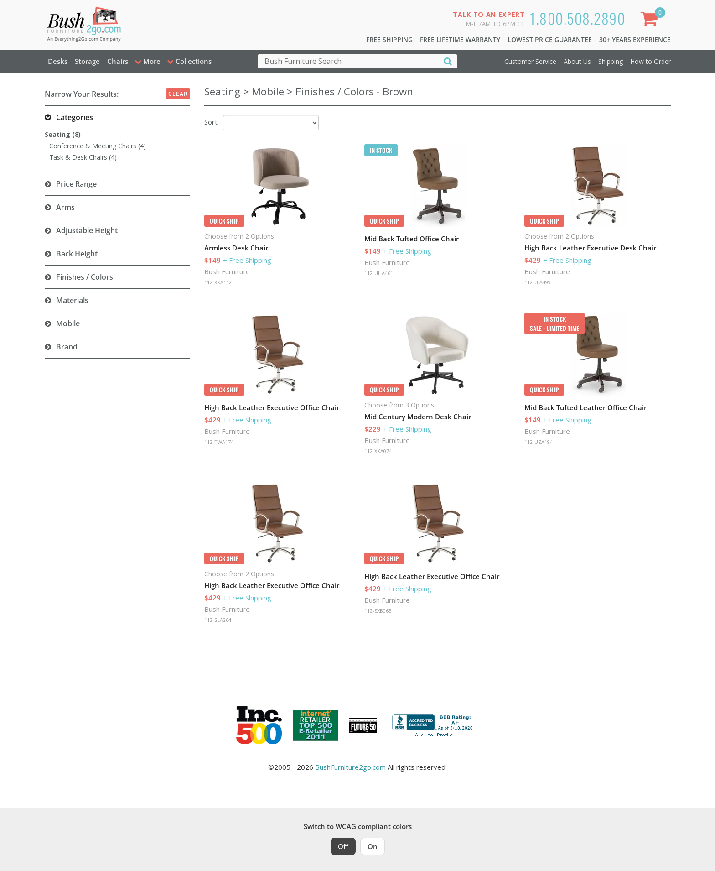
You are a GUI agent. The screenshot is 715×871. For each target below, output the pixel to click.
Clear (178, 94)
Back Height (77, 254)
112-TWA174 (218, 441)
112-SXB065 (377, 610)
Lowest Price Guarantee (550, 39)
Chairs (117, 61)
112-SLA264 (217, 619)
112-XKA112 (218, 282)
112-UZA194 (538, 441)
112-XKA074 (378, 451)
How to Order (650, 61)
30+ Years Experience (635, 39)
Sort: (211, 121)
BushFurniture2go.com (350, 767)
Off (343, 846)
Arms (65, 207)
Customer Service (530, 61)
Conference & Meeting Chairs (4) (97, 145)
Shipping (610, 61)
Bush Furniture (227, 271)
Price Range (76, 184)
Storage (87, 61)
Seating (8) (63, 134)
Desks (57, 61)
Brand (67, 347)
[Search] (448, 61)
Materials (72, 300)
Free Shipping (389, 39)
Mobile (68, 323)
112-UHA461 (378, 273)
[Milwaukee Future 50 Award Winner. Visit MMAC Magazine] (363, 725)
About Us (577, 61)
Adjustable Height (87, 230)
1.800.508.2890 (577, 18)
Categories (74, 117)
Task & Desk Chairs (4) (83, 157)
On (373, 846)
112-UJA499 (537, 282)
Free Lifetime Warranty (460, 39)
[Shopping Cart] (651, 21)
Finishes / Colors (84, 277)
